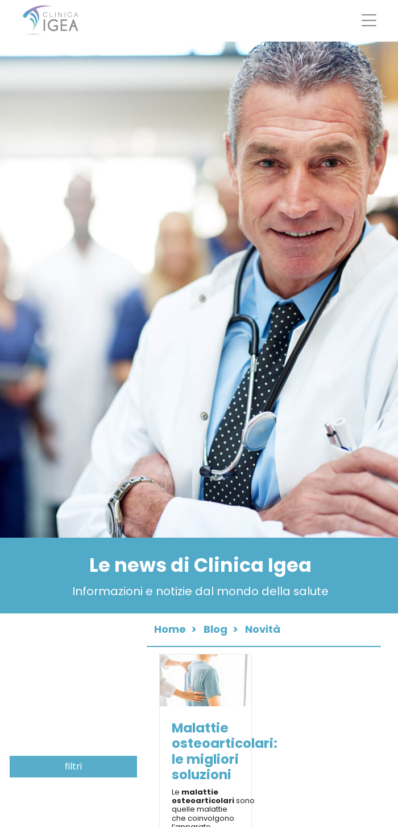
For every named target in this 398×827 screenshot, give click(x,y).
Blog (215, 629)
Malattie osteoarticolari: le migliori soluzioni (224, 751)
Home (170, 629)
